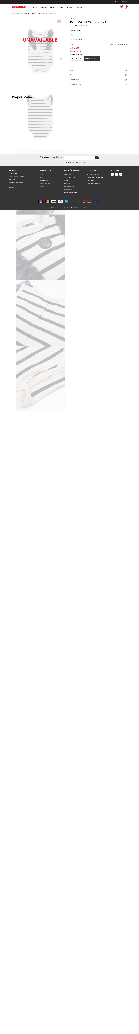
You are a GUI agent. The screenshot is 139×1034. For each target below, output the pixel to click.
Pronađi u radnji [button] (98, 85)
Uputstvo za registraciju (70, 192)
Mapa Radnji (90, 180)
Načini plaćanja (67, 189)
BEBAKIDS (14, 13)
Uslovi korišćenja (67, 174)
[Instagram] (116, 174)
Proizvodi (20, 13)
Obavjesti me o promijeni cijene (118, 44)
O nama (42, 177)
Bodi (33, 13)
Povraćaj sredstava (68, 186)
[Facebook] (112, 174)
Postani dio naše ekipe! (93, 183)
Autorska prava (44, 180)
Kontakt (42, 186)
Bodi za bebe (38, 13)
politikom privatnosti (79, 162)
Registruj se (124, 1)
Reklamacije (66, 183)
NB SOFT (75, 207)
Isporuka (65, 180)
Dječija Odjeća (27, 13)
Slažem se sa (75, 162)
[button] (126, 7)
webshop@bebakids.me (16, 182)
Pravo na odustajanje (69, 177)
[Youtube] (120, 174)
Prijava (116, 1)
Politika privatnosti (45, 183)
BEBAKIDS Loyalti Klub (93, 174)
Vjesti (41, 174)
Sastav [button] (98, 75)
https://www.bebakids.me (61, 207)
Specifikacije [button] (98, 80)
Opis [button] (98, 70)
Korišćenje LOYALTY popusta (95, 177)
